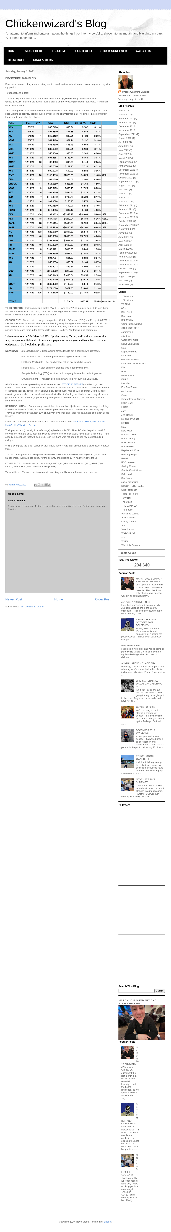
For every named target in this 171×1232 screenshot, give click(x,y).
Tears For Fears (129, 493)
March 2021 (124, 201)
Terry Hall (126, 498)
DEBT (124, 347)
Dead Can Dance (130, 343)
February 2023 (126, 118)
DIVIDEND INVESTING (133, 363)
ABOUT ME (59, 51)
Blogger (107, 1221)
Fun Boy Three (129, 387)
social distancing (129, 482)
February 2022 (126, 162)
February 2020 (126, 252)
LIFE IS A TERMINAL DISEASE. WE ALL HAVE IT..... (149, 683)
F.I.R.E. (125, 379)
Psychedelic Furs (130, 450)
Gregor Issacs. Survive (133, 399)
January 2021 (125, 209)
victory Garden (128, 521)
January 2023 (125, 122)
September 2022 (127, 134)
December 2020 (126, 213)
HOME (12, 51)
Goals (124, 395)
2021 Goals (127, 300)
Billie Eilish (126, 312)
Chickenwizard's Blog (56, 24)
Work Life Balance (130, 545)
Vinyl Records (128, 529)
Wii (123, 537)
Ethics (124, 371)
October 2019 (125, 268)
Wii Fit (124, 541)
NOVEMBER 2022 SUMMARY (145, 781)
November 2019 (126, 264)
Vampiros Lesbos (130, 513)
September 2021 (127, 181)
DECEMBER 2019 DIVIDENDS (145, 731)
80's (123, 308)
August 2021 (124, 185)
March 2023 (124, 114)
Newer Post (13, 599)
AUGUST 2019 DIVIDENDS (135, 602)
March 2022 (124, 158)
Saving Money (128, 466)
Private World (128, 446)
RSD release (127, 462)
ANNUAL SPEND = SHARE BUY (138, 663)
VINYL (124, 525)
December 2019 (126, 260)
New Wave (126, 430)
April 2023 (123, 110)
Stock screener (129, 490)
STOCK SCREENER (113, 51)
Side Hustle (127, 474)
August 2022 (124, 138)
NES (123, 426)
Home (58, 599)
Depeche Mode (129, 351)
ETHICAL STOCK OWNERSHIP (145, 757)
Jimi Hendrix (127, 415)
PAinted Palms (128, 434)
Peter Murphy (128, 438)
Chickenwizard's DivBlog (135, 91)
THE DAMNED (129, 505)
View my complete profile (131, 99)
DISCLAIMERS (43, 60)
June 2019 (123, 284)
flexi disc (125, 383)
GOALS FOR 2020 (145, 707)
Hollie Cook (127, 403)
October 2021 (125, 177)
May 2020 (123, 241)
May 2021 (123, 193)
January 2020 (125, 256)
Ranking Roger (129, 454)
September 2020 (127, 225)
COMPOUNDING (130, 328)
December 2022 (126, 126)
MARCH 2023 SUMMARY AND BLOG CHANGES (149, 580)
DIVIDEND (126, 355)
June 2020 (123, 237)
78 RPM (125, 304)
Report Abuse (127, 552)
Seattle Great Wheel (131, 470)
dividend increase (130, 359)
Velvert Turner (128, 517)
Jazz (123, 411)
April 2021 (123, 197)
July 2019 (123, 280)
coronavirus (127, 332)
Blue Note (126, 316)
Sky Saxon (126, 478)
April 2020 (123, 245)
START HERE (34, 51)
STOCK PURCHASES (132, 486)
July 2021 (123, 189)
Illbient (124, 407)
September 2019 (127, 272)
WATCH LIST (144, 51)
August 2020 (124, 229)
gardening (126, 391)
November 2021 (126, 173)
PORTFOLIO (83, 51)
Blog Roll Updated (130, 645)
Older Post (102, 599)
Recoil (124, 458)
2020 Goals (127, 296)
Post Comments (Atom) (32, 606)
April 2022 (123, 154)
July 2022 (123, 142)
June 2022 (123, 146)
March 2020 (124, 248)
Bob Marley (127, 320)
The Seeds (127, 509)
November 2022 (126, 130)
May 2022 (123, 150)
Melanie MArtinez (130, 419)
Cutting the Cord (129, 339)
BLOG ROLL (16, 60)
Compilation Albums (131, 324)
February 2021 (126, 205)
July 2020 (123, 233)
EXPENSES (127, 375)
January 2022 (125, 166)
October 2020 (125, 221)
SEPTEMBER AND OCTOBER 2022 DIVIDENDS (146, 622)
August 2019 (124, 276)
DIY (123, 367)
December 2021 (126, 169)
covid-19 (125, 336)
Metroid (125, 422)
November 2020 (126, 217)
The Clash (126, 501)
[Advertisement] (141, 861)
